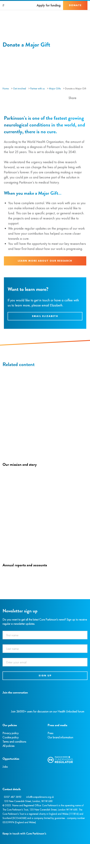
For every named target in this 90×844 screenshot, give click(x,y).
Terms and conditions (14, 741)
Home (6, 88)
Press (50, 733)
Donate (75, 5)
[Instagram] (6, 700)
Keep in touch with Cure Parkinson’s (24, 833)
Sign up (45, 675)
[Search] (3, 5)
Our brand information (60, 737)
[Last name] (45, 648)
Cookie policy (11, 737)
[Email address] (45, 662)
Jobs (5, 766)
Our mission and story (20, 464)
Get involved (19, 88)
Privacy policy (11, 733)
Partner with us (37, 88)
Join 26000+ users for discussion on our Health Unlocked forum (47, 711)
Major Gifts (55, 88)
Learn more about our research (45, 260)
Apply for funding (49, 5)
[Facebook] (3, 700)
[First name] (45, 635)
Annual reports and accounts (25, 565)
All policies (9, 746)
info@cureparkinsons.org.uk (40, 797)
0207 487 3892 (13, 797)
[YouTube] (20, 700)
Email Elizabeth (45, 316)
